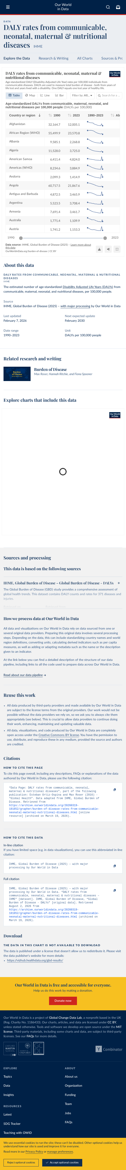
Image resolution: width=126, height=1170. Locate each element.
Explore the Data (17, 58)
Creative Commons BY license (58, 735)
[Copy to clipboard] (110, 789)
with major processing (75, 306)
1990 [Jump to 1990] (11, 237)
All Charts (85, 58)
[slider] (20, 238)
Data (7, 1095)
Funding (70, 1104)
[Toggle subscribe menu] (118, 7)
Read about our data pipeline (25, 675)
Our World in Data (63, 7)
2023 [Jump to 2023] (115, 237)
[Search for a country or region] (109, 95)
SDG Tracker (12, 1133)
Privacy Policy (34, 1151)
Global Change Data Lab (65, 1027)
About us (71, 1086)
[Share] (108, 249)
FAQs (30, 1045)
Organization (73, 1095)
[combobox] (108, 7)
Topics (8, 1086)
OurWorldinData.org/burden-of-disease (26, 251)
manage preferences (60, 1151)
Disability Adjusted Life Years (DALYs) (88, 287)
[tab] (14, 96)
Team (68, 1113)
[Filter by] (82, 95)
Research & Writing (53, 58)
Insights (9, 1104)
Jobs (68, 1122)
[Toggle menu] (8, 7)
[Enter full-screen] (117, 249)
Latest (8, 1123)
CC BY (52, 251)
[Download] (99, 249)
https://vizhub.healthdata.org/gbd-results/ (35, 969)
